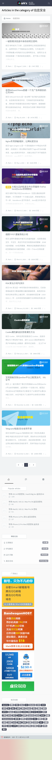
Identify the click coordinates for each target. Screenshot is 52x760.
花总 (34, 729)
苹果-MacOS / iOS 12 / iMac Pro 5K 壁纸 (23, 530)
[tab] (8, 500)
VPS (41, 743)
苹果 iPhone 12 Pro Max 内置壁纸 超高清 (24, 545)
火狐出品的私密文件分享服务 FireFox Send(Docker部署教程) (29, 197)
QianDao (5, 726)
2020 (19, 736)
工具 (38, 726)
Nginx (11, 733)
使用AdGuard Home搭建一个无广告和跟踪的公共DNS (26, 96)
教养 (24, 743)
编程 (19, 747)
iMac (13, 729)
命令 (39, 733)
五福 (29, 743)
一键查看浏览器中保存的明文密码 (21, 43)
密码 (22, 740)
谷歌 (44, 740)
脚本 (23, 729)
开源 (34, 747)
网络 (19, 743)
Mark (10, 69)
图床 (4, 750)
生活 (43, 726)
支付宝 (35, 743)
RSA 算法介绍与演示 (15, 297)
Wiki (34, 740)
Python (28, 740)
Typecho (31, 736)
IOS (26, 726)
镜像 (29, 733)
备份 (42, 736)
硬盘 (39, 729)
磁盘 (47, 736)
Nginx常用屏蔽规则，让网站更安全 (22, 148)
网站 (29, 747)
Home (7, 18)
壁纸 (11, 726)
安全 (17, 726)
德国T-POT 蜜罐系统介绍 (17, 246)
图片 (44, 733)
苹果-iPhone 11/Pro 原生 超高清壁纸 (22, 537)
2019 (14, 743)
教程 (39, 740)
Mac (22, 726)
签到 (44, 729)
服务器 (17, 740)
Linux (29, 729)
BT (9, 729)
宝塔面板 (18, 733)
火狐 (4, 743)
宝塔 (4, 729)
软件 (39, 747)
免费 (18, 729)
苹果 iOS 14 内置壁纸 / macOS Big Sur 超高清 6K (26, 515)
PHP (34, 733)
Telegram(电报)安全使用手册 (19, 449)
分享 (14, 747)
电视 (46, 743)
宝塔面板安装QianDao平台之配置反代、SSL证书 (26, 397)
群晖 (24, 736)
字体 (24, 747)
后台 (37, 736)
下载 (4, 736)
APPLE (5, 733)
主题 (9, 743)
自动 (9, 736)
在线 (9, 747)
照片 (14, 736)
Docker (32, 726)
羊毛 (44, 747)
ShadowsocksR (8, 740)
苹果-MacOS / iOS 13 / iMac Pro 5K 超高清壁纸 (25, 522)
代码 (4, 747)
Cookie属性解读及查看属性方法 (20, 348)
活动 (24, 733)
